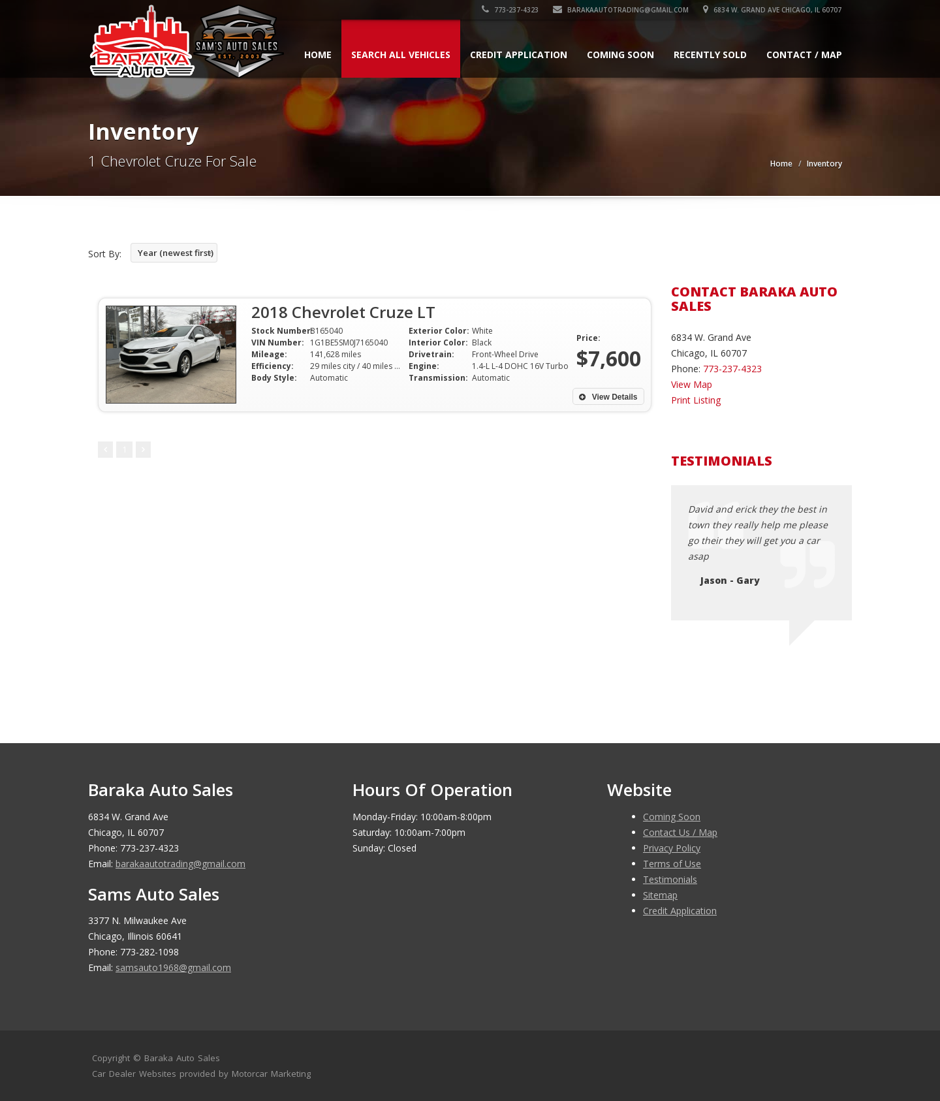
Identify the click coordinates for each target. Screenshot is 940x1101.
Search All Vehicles (400, 54)
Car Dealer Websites (134, 1073)
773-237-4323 (510, 9)
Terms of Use (672, 863)
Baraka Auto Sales (182, 1058)
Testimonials (670, 879)
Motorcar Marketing (271, 1073)
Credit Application (518, 54)
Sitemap (660, 895)
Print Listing (696, 400)
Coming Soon (620, 54)
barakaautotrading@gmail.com (621, 9)
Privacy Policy (671, 848)
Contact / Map (804, 54)
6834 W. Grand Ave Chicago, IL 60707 (773, 9)
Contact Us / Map (680, 832)
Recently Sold (710, 54)
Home (318, 54)
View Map (691, 384)
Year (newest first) (175, 253)
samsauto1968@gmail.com (173, 967)
